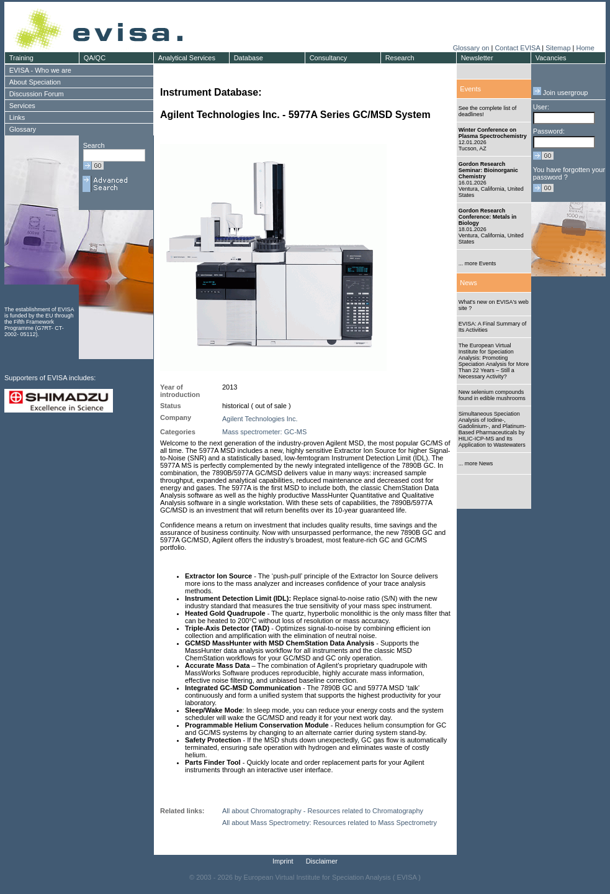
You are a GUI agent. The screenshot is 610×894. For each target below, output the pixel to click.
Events (470, 89)
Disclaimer (322, 861)
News (468, 282)
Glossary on (472, 48)
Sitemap (557, 48)
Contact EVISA (517, 48)
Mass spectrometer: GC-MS (264, 432)
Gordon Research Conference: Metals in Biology (488, 217)
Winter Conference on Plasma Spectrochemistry (493, 133)
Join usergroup (560, 92)
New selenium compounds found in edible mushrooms (492, 395)
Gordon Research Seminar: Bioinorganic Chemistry (488, 170)
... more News (476, 463)
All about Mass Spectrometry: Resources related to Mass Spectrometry (329, 822)
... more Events (477, 263)
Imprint (283, 861)
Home (585, 48)
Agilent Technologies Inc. (260, 418)
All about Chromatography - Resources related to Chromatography (322, 810)
